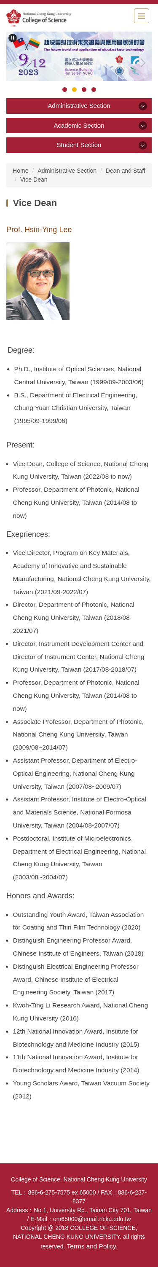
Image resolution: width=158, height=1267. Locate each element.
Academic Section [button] (79, 125)
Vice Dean (34, 179)
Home (21, 170)
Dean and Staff (125, 170)
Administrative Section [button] (79, 105)
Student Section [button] (79, 144)
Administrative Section (66, 170)
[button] (12, 38)
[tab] (65, 89)
